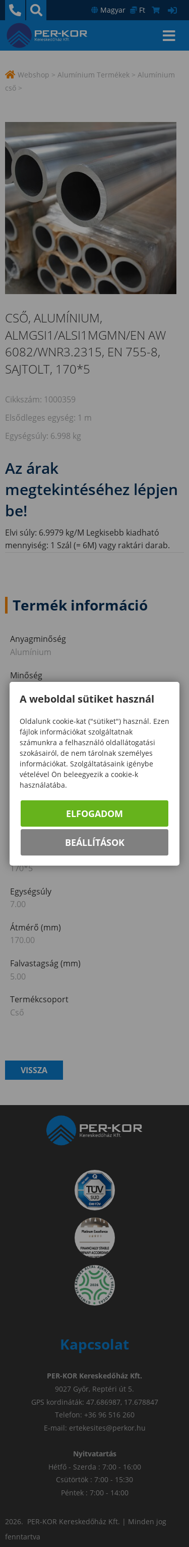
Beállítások (94, 843)
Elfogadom (94, 814)
